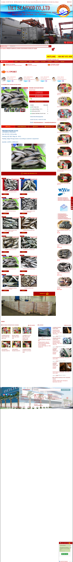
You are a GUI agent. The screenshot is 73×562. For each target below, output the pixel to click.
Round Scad (6, 84)
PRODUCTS (42, 255)
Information (22, 126)
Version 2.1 (70, 561)
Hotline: (7, 2)
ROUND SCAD (26, 48)
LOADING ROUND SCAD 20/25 (57, 296)
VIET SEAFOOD (18, 375)
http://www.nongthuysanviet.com (64, 200)
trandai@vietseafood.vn (63, 217)
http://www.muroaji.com (63, 197)
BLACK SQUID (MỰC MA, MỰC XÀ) (15, 305)
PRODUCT (9, 48)
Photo (35, 126)
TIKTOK (62, 61)
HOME (16, 61)
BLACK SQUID (33, 48)
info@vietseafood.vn (39, 122)
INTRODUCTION (23, 61)
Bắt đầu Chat (65, 554)
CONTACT (56, 61)
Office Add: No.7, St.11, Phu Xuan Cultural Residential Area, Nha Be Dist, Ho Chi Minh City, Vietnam (36, 2)
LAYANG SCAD (19, 48)
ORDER (69, 2)
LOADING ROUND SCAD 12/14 (55, 318)
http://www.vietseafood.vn (53, 365)
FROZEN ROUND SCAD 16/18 (56, 307)
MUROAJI (14, 48)
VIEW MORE (31, 293)
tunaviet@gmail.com (62, 216)
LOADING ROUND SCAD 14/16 (55, 332)
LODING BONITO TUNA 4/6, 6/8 (44, 308)
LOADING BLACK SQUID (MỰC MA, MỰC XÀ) (6, 305)
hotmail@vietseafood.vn (50, 122)
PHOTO (30, 61)
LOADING (50, 61)
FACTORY (43, 61)
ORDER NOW (39, 93)
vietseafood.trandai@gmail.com (64, 218)
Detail (8, 126)
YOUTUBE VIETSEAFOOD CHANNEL (10, 293)
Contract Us (49, 126)
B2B (42, 305)
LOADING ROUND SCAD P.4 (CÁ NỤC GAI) (27, 319)
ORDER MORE (39, 96)
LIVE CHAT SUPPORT (66, 543)
